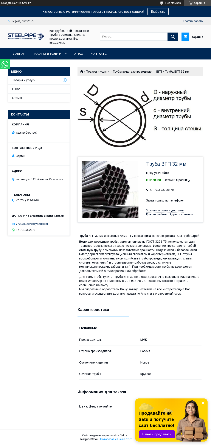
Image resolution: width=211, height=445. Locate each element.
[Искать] (173, 37)
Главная (18, 53)
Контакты (99, 53)
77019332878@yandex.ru (32, 223)
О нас (78, 53)
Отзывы (17, 98)
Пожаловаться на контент (116, 439)
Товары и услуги (47, 53)
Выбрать (158, 11)
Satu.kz (124, 435)
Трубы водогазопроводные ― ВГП (137, 71)
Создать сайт (9, 3)
